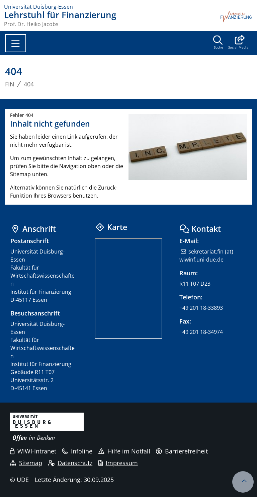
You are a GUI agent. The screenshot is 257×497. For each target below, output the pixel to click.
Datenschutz (70, 463)
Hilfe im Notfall (124, 451)
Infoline (77, 451)
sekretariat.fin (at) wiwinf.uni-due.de (206, 255)
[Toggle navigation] (15, 43)
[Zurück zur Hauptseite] (236, 19)
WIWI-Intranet (33, 451)
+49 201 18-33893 (201, 307)
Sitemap (26, 463)
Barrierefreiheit (182, 451)
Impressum (118, 463)
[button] (238, 43)
